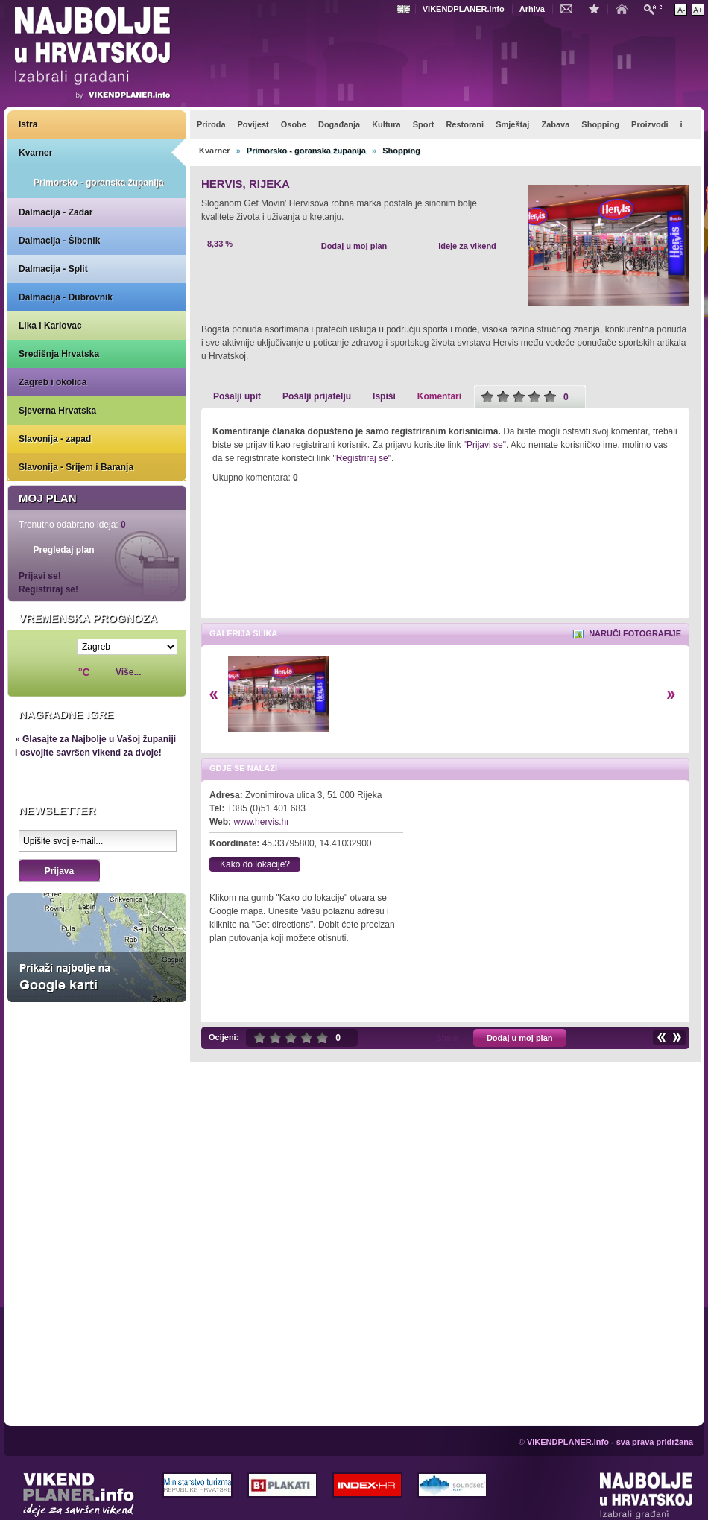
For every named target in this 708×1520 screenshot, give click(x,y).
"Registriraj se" (361, 458)
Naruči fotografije (635, 633)
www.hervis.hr (261, 822)
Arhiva (532, 8)
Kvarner (35, 153)
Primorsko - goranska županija (99, 182)
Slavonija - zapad (55, 439)
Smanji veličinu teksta (680, 10)
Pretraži (656, 8)
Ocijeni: (223, 1037)
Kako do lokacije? (255, 864)
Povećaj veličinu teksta (698, 10)
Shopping (401, 150)
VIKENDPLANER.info (464, 8)
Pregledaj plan (63, 550)
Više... (128, 672)
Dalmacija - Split (53, 269)
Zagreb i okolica (52, 382)
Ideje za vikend (467, 245)
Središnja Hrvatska (59, 354)
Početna (625, 8)
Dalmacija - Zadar (55, 212)
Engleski (405, 9)
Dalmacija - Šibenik (59, 240)
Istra (28, 124)
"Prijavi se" (485, 445)
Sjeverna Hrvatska (57, 410)
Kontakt (570, 8)
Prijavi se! (40, 576)
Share (447, 1037)
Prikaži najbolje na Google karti (96, 947)
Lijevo (213, 695)
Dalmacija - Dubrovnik (66, 297)
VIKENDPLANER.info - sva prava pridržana (610, 1441)
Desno (671, 695)
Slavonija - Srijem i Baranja (76, 467)
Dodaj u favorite (597, 8)
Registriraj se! (48, 589)
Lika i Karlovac (50, 325)
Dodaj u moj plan (354, 245)
